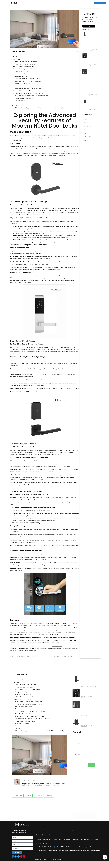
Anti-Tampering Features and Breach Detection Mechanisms (31, 95)
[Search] (91, 765)
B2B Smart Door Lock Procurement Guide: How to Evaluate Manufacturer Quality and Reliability (87, 680)
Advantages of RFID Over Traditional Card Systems (29, 88)
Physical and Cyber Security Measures (23, 90)
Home (24, 3)
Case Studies (42, 3)
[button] (77, 51)
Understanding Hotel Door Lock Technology (25, 61)
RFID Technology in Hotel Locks (21, 83)
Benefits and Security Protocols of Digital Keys (28, 81)
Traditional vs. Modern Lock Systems (25, 64)
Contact (78, 3)
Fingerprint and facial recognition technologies (37, 239)
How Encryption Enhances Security (24, 73)
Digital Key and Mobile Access (21, 76)
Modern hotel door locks (51, 212)
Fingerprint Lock (57, 839)
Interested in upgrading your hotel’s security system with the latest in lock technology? (39, 107)
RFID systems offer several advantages (20, 460)
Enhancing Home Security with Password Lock (88, 721)
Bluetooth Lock (47, 839)
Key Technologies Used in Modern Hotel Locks (25, 66)
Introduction (16, 59)
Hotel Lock (38, 839)
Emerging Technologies (21, 100)
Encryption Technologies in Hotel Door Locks (25, 69)
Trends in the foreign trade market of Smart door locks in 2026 (93, 59)
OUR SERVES (67, 3)
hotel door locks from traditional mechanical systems (33, 623)
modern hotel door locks (24, 135)
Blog (58, 3)
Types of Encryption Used (22, 71)
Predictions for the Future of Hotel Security (27, 103)
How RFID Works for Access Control (24, 86)
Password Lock (66, 839)
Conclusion (16, 105)
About (51, 3)
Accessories (75, 839)
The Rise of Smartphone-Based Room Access (27, 78)
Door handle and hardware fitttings (89, 839)
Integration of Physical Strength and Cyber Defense (29, 93)
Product (32, 3)
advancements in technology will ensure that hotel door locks (42, 632)
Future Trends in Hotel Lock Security (23, 98)
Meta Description (17, 56)
